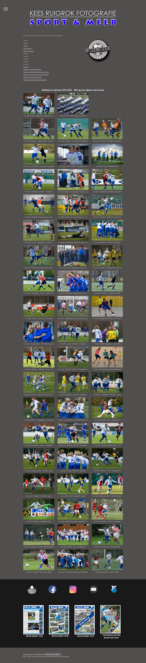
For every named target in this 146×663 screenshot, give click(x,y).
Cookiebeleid (39, 654)
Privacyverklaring (28, 654)
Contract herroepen (52, 654)
